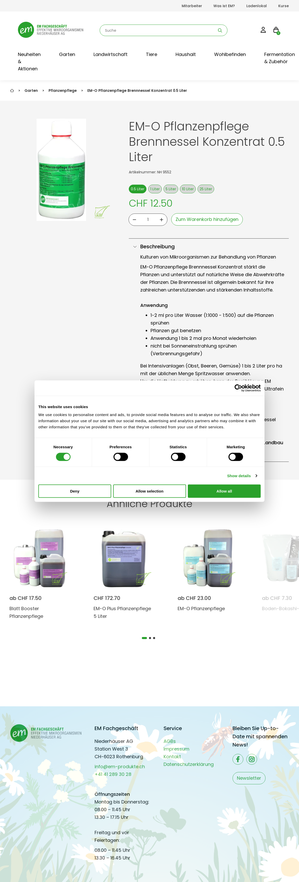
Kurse (283, 5)
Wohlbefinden (230, 54)
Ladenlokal (256, 5)
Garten (67, 54)
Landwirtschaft (111, 54)
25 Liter (206, 189)
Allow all (224, 491)
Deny (74, 491)
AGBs (170, 741)
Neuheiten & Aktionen (29, 61)
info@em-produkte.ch (120, 766)
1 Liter (155, 189)
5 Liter (171, 189)
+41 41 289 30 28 (113, 774)
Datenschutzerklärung (189, 764)
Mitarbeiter (192, 5)
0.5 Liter (137, 189)
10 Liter (188, 189)
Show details (239, 475)
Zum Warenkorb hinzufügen (207, 219)
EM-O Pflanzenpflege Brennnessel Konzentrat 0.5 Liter (137, 90)
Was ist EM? (224, 5)
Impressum (176, 749)
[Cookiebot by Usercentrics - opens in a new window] (238, 388)
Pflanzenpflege (63, 90)
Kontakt (172, 756)
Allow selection (149, 491)
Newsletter (249, 778)
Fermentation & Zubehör (279, 58)
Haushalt (186, 54)
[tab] (144, 638)
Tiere (151, 54)
